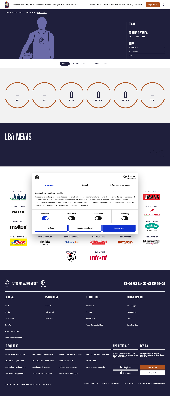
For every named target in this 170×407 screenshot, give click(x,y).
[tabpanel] (85, 101)
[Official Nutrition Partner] (18, 254)
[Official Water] (151, 239)
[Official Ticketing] (98, 239)
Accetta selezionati (85, 228)
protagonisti (18, 13)
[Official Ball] (18, 239)
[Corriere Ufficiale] (71, 254)
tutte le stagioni (94, 79)
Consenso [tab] (49, 185)
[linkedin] (140, 295)
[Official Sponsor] (151, 208)
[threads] (135, 295)
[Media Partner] (98, 254)
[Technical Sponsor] (44, 239)
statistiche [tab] (94, 63)
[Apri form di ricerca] (163, 5)
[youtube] (144, 295)
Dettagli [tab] (85, 185)
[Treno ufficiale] (151, 223)
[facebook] (126, 295)
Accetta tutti (119, 228)
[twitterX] (149, 295)
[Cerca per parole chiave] (85, 3)
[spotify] (163, 295)
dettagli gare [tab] (79, 63)
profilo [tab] (65, 63)
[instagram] (130, 295)
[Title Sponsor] (18, 208)
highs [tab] (106, 63)
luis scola (42, 13)
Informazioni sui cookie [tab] (120, 185)
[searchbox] (85, 3)
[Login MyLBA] (153, 4)
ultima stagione (75, 79)
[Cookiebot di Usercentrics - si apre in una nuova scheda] (125, 177)
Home (7, 13)
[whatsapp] (159, 295)
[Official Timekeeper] (125, 239)
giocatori (30, 13)
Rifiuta (51, 228)
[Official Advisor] (98, 269)
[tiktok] (154, 295)
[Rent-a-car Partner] (71, 239)
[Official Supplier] (44, 254)
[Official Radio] (71, 269)
